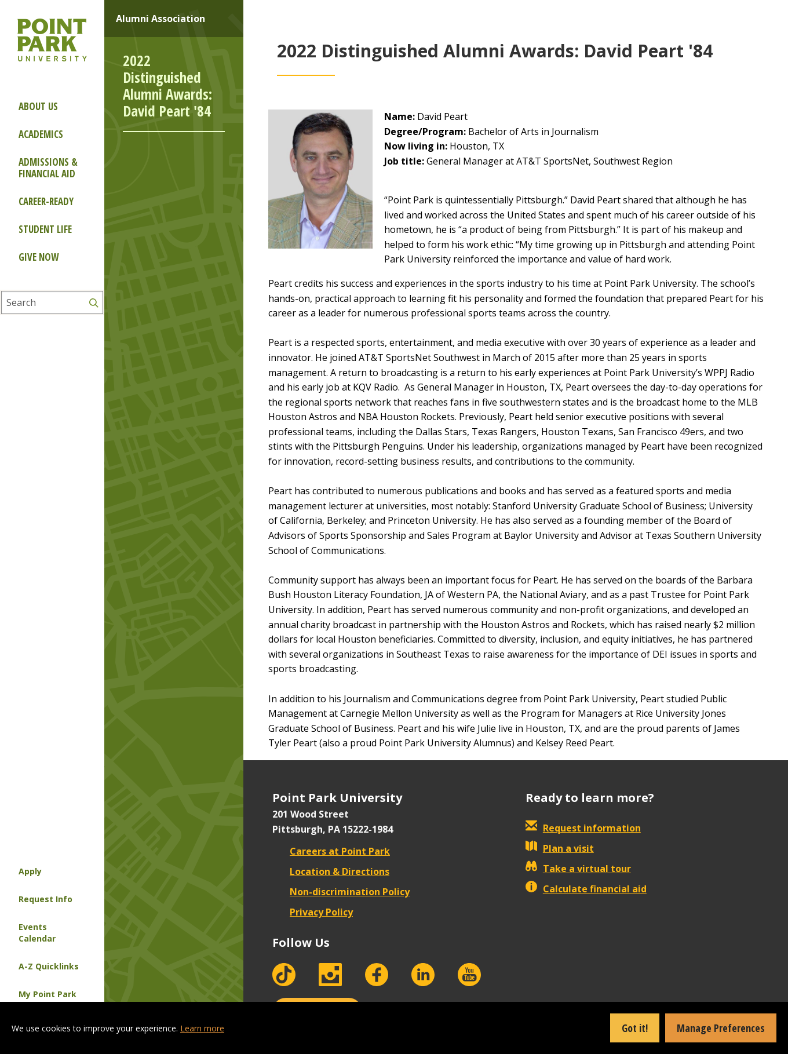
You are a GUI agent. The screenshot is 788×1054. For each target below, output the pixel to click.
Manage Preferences (721, 1028)
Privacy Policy (312, 912)
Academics (41, 134)
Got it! (635, 1028)
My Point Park (47, 994)
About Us (38, 106)
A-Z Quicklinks (49, 966)
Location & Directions (330, 871)
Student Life (45, 229)
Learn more (202, 1028)
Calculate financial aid (586, 888)
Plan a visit (560, 848)
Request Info (45, 899)
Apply (30, 871)
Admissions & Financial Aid (48, 167)
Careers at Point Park (331, 851)
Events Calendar (37, 932)
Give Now (39, 257)
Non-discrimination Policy (341, 891)
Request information (583, 828)
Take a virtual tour (578, 868)
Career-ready (46, 201)
